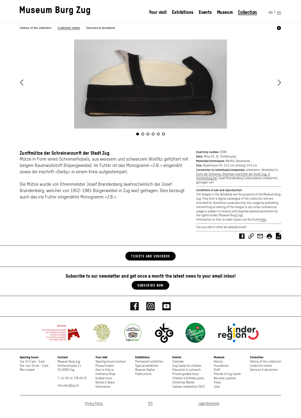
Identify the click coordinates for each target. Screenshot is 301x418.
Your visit (158, 12)
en (279, 13)
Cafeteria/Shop (105, 374)
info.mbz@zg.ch (68, 385)
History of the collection (36, 28)
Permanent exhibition (149, 361)
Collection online (69, 28)
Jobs (217, 386)
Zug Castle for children (187, 365)
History (218, 361)
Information (103, 386)
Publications (143, 374)
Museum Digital (145, 369)
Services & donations (100, 28)
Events (205, 12)
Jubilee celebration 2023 (188, 386)
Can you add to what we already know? (221, 227)
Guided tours (103, 378)
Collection (247, 12)
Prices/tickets (104, 365)
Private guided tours (185, 374)
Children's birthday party (188, 378)
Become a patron (225, 378)
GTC (150, 403)
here (263, 219)
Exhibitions (182, 12)
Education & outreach (186, 369)
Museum (225, 12)
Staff (217, 369)
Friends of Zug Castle (227, 374)
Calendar (178, 361)
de (271, 13)
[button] (279, 82)
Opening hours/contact (110, 361)
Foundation (221, 365)
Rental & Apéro (105, 382)
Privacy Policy (94, 403)
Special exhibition (146, 365)
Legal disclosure (208, 403)
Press (217, 382)
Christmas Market (183, 382)
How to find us (104, 369)
